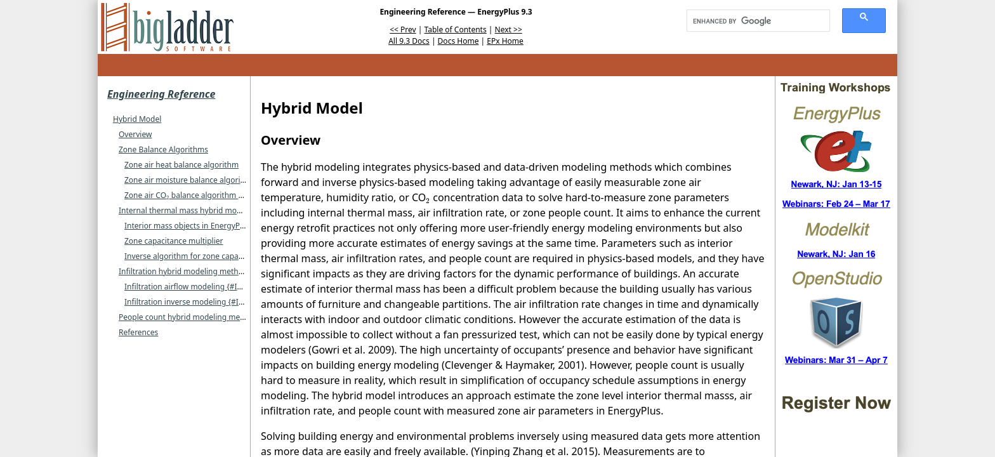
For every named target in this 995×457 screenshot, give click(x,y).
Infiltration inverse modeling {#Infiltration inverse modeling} (232, 301)
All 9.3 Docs (409, 41)
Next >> (508, 29)
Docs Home (458, 41)
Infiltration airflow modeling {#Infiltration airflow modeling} (231, 286)
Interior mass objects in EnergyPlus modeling (205, 225)
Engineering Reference (161, 94)
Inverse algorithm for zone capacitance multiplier (212, 256)
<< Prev (403, 29)
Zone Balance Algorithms (163, 149)
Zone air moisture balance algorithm (189, 180)
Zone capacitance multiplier (173, 240)
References (138, 332)
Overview (135, 134)
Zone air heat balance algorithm (181, 164)
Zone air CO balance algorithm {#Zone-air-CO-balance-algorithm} (243, 195)
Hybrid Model (137, 119)
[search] (754, 21)
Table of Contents (456, 29)
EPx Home (505, 41)
